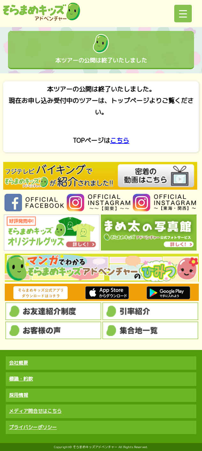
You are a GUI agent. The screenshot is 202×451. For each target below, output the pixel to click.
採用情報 (18, 395)
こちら (119, 140)
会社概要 (18, 363)
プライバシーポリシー (33, 427)
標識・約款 (21, 378)
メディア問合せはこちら (35, 411)
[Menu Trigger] (183, 13)
